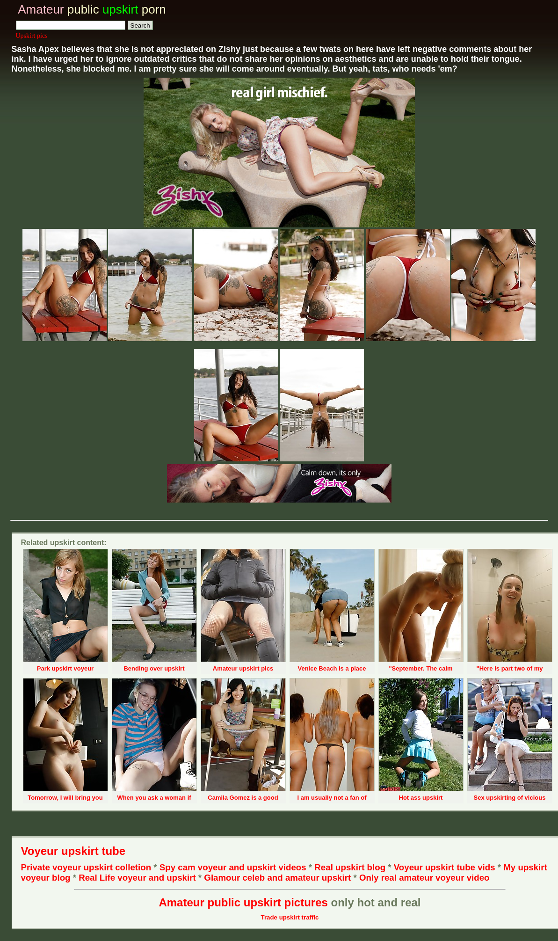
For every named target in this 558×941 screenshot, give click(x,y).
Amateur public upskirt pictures (243, 902)
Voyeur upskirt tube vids (444, 867)
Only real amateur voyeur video (424, 878)
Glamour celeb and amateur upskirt (278, 878)
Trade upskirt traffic (290, 917)
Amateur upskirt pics (243, 668)
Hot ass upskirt (421, 797)
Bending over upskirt (153, 668)
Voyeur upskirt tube (73, 851)
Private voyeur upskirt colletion (86, 867)
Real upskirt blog (349, 867)
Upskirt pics (32, 35)
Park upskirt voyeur (65, 668)
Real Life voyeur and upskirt (137, 878)
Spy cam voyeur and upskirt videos (232, 867)
